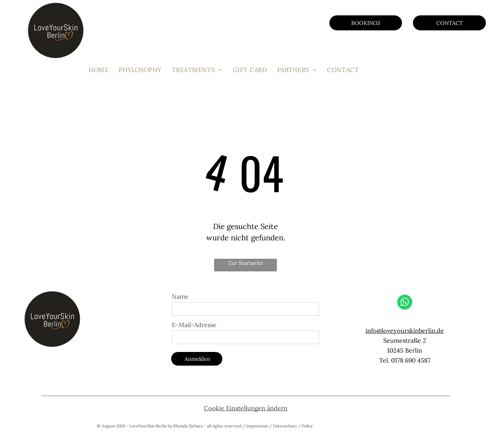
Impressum (257, 425)
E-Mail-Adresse (194, 325)
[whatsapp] (404, 303)
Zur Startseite (245, 262)
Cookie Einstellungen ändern (245, 408)
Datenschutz (285, 425)
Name (180, 296)
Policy (307, 425)
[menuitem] (99, 69)
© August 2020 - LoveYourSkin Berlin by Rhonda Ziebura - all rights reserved (169, 425)
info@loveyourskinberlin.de (405, 331)
